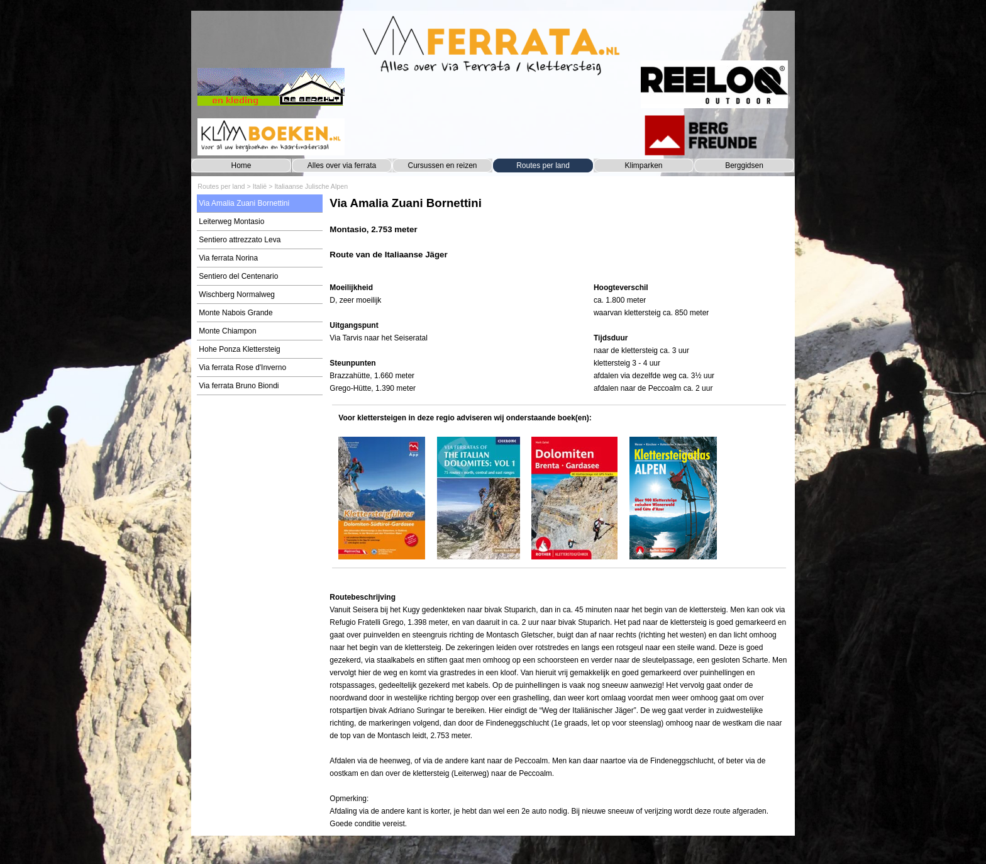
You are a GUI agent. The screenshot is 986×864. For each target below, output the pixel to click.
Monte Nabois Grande (235, 312)
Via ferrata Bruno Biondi (239, 385)
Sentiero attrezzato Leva (239, 239)
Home (241, 165)
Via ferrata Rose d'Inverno (242, 367)
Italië (260, 186)
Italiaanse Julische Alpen (311, 186)
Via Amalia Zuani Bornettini (244, 203)
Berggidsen (744, 165)
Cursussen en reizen (442, 165)
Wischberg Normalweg (237, 294)
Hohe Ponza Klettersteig (239, 349)
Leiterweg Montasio (231, 221)
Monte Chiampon (227, 331)
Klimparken (643, 165)
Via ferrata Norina (228, 258)
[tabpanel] (559, 234)
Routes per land (543, 165)
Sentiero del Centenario (238, 276)
